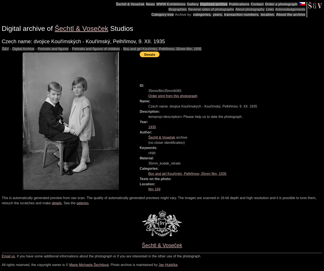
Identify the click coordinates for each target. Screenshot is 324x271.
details (57, 203)
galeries (83, 203)
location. (268, 14)
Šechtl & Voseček (130, 4)
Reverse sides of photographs (211, 9)
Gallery (193, 4)
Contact (257, 4)
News (150, 4)
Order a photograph (281, 4)
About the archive (290, 14)
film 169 (154, 189)
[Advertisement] (218, 68)
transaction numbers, (241, 14)
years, (218, 14)
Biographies (178, 9)
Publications (239, 4)
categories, (202, 14)
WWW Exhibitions (171, 4)
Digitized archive (213, 4)
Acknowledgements (290, 9)
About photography (250, 9)
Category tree (163, 14)
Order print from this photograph (172, 96)
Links (270, 9)
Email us (8, 256)
